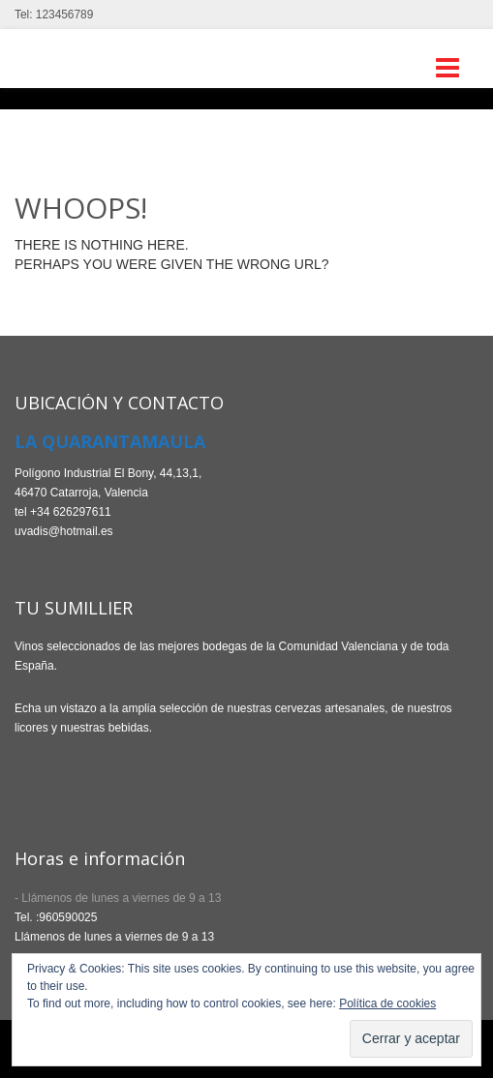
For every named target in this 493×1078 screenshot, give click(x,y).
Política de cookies (387, 1003)
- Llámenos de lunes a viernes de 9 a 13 (118, 898)
